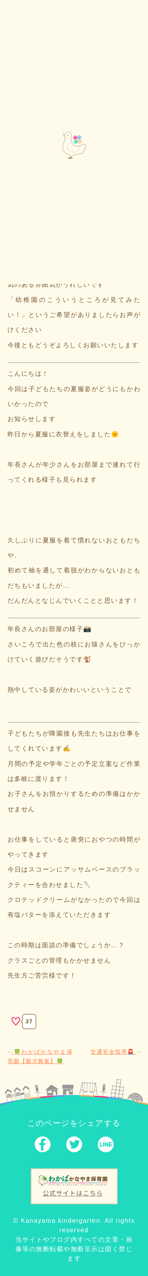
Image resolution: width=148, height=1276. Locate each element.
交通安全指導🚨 (115, 1052)
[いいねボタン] (15, 1021)
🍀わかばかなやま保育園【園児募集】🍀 (40, 1057)
